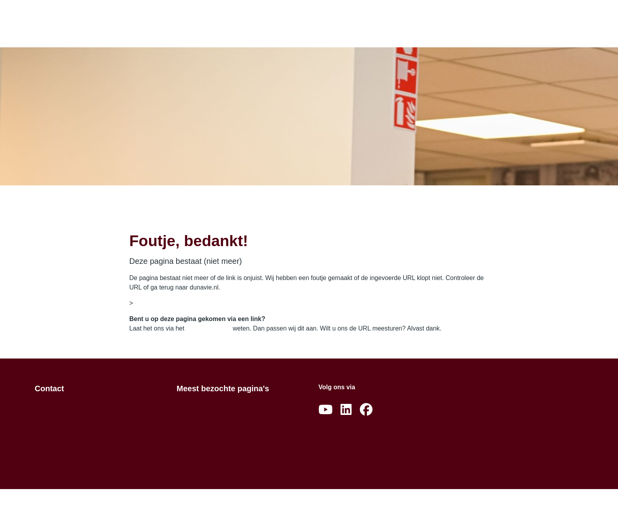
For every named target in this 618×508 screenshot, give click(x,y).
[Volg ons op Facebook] (366, 410)
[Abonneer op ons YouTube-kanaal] (325, 410)
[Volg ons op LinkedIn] (346, 410)
